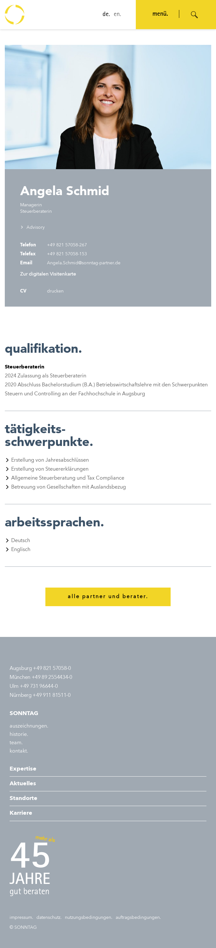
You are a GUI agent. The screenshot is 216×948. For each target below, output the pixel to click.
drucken (55, 291)
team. (16, 743)
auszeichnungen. (29, 726)
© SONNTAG (23, 927)
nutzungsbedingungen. (88, 917)
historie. (19, 734)
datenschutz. (49, 917)
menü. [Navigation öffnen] (159, 14)
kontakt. (19, 751)
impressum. (21, 917)
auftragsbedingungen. (138, 917)
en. (116, 15)
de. (105, 15)
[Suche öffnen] (194, 15)
